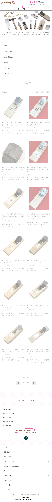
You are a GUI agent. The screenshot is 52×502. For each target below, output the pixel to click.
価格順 (42, 92)
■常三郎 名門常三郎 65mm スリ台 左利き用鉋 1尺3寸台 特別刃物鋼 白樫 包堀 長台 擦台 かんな (38, 352)
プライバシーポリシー (10, 471)
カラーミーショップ (9, 494)
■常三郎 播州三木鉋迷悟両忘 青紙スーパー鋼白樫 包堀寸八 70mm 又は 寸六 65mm (38, 169)
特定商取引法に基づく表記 (11, 466)
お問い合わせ (7, 489)
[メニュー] (49, 2)
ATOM (9, 475)
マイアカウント (8, 480)
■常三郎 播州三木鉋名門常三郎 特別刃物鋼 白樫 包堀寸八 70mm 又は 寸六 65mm (13, 169)
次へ (34, 383)
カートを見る (7, 485)
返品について (7, 457)
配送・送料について (9, 452)
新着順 (48, 92)
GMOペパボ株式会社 (32, 494)
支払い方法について (9, 461)
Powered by (26, 498)
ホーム (5, 447)
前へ (18, 383)
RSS (5, 475)
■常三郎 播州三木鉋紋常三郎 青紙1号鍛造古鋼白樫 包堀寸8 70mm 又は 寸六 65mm (13, 216)
